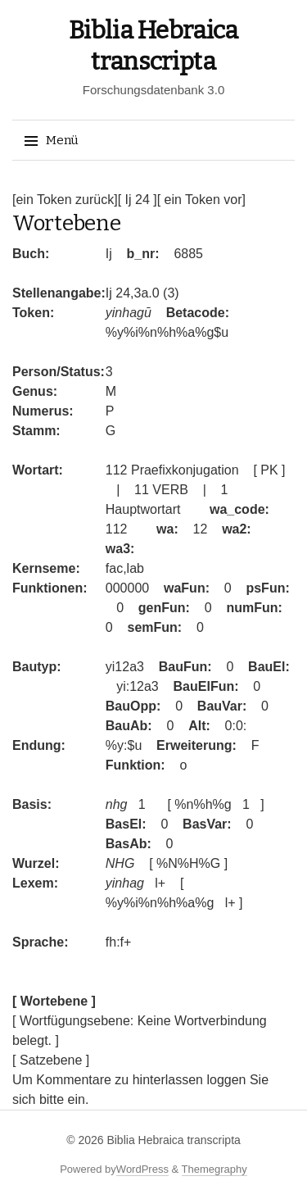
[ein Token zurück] (65, 200)
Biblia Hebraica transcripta (173, 1140)
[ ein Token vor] (201, 200)
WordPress (142, 1169)
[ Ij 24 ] (137, 200)
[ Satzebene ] (50, 1060)
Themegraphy (214, 1169)
